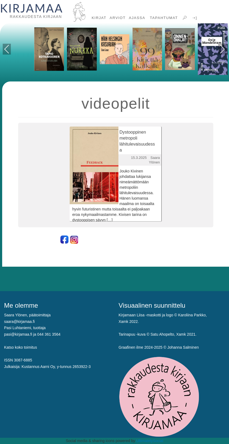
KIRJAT (99, 18)
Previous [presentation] (7, 50)
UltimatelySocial (149, 441)
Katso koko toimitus (20, 347)
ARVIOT (118, 18)
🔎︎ (184, 18)
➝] (194, 18)
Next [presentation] (222, 49)
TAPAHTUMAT (163, 18)
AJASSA (137, 18)
